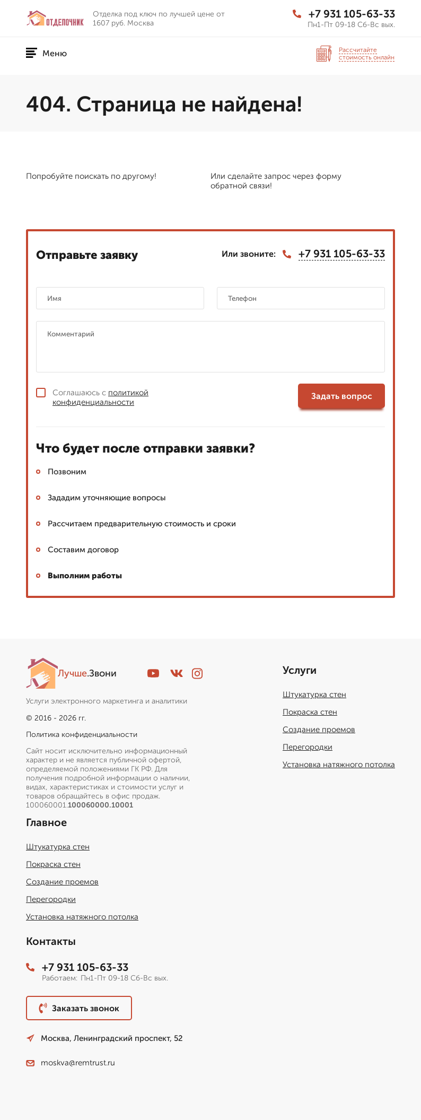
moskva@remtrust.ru (70, 1062)
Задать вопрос (341, 396)
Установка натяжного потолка (339, 764)
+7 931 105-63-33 (344, 13)
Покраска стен (310, 712)
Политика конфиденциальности (81, 734)
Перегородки (307, 747)
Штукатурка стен (314, 694)
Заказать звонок (79, 1008)
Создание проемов (319, 729)
